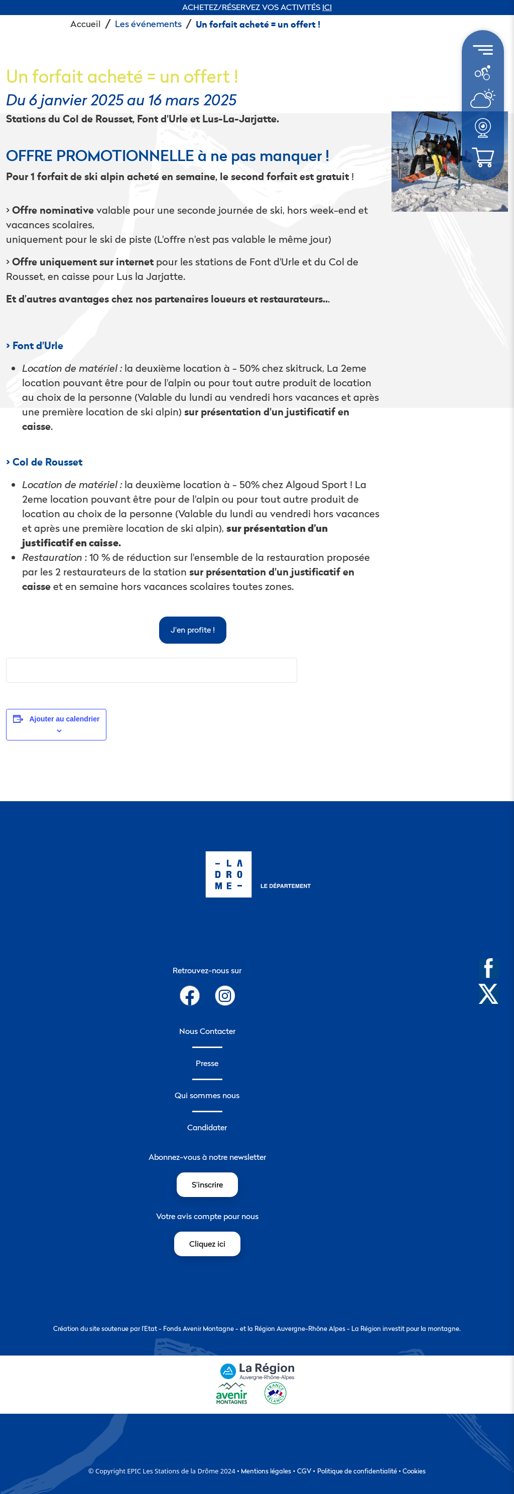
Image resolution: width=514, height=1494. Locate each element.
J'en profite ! (193, 629)
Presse (207, 1063)
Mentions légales (266, 1470)
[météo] (482, 71)
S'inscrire (207, 1184)
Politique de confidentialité (357, 1470)
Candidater (207, 1127)
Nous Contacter (207, 1030)
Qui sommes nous (207, 1095)
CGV (304, 1470)
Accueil (85, 24)
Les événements (148, 24)
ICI (327, 7)
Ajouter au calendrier (64, 719)
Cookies (414, 1470)
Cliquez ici (207, 1243)
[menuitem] (483, 72)
